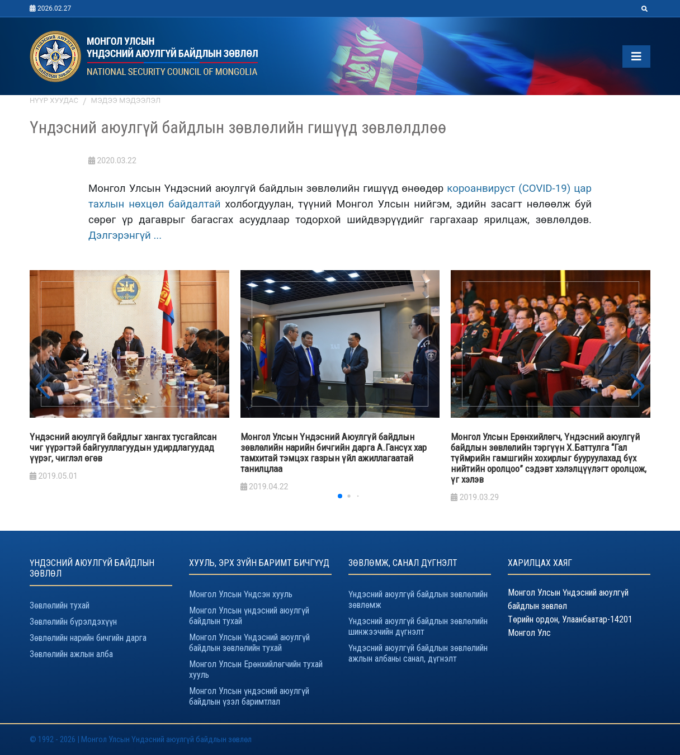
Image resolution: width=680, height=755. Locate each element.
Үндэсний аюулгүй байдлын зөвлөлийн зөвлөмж (418, 599)
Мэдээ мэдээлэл (126, 100)
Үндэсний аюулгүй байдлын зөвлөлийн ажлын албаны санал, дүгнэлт (418, 653)
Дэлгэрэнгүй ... (125, 235)
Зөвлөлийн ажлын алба (71, 654)
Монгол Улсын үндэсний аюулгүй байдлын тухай (249, 615)
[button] (637, 387)
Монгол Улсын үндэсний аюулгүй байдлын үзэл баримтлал (249, 696)
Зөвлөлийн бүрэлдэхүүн (73, 621)
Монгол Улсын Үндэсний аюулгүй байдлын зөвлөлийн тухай (249, 642)
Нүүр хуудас (54, 100)
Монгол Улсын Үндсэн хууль (240, 594)
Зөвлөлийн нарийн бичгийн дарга (88, 638)
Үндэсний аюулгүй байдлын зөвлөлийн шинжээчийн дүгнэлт (418, 626)
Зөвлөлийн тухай (59, 605)
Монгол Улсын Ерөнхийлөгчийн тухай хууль (256, 669)
